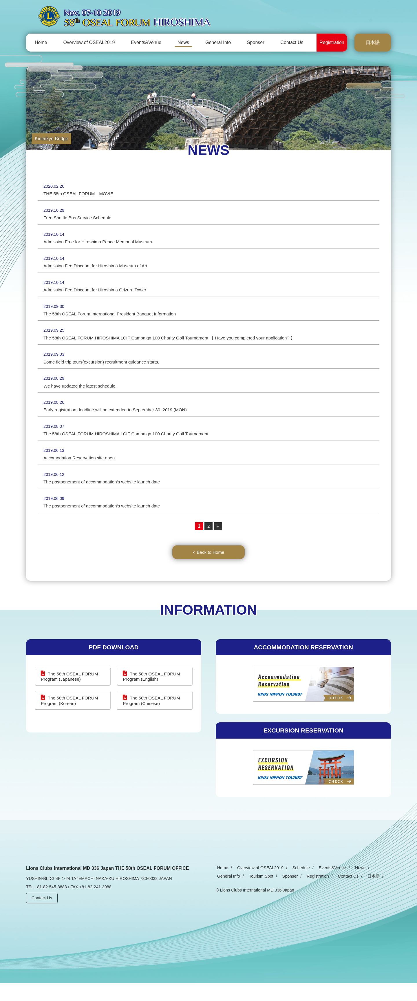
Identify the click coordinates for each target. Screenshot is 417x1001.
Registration (331, 42)
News (183, 42)
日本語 (373, 42)
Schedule (294, 885)
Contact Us (291, 42)
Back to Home (210, 569)
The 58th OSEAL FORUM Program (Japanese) (71, 694)
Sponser (255, 42)
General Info (218, 42)
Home (41, 42)
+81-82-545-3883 (51, 904)
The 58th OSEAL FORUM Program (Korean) (71, 719)
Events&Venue (146, 42)
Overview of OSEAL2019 (89, 42)
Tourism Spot (228, 894)
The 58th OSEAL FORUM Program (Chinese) (153, 719)
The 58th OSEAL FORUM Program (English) (153, 694)
